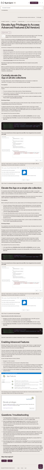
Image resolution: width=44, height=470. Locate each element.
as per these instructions (13, 94)
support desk (32, 419)
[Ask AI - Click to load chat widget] (40, 466)
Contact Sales (34, 2)
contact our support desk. (6, 356)
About (18, 468)
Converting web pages (8, 60)
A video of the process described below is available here (13, 196)
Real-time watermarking (8, 50)
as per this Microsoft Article (16, 97)
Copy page (5, 32)
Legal (25, 468)
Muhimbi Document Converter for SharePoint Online (29, 39)
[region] (22, 126)
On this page (39, 17)
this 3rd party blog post (13, 430)
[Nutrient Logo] (8, 3)
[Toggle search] (40, 3)
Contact (22, 468)
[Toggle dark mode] (28, 3)
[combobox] (10, 32)
